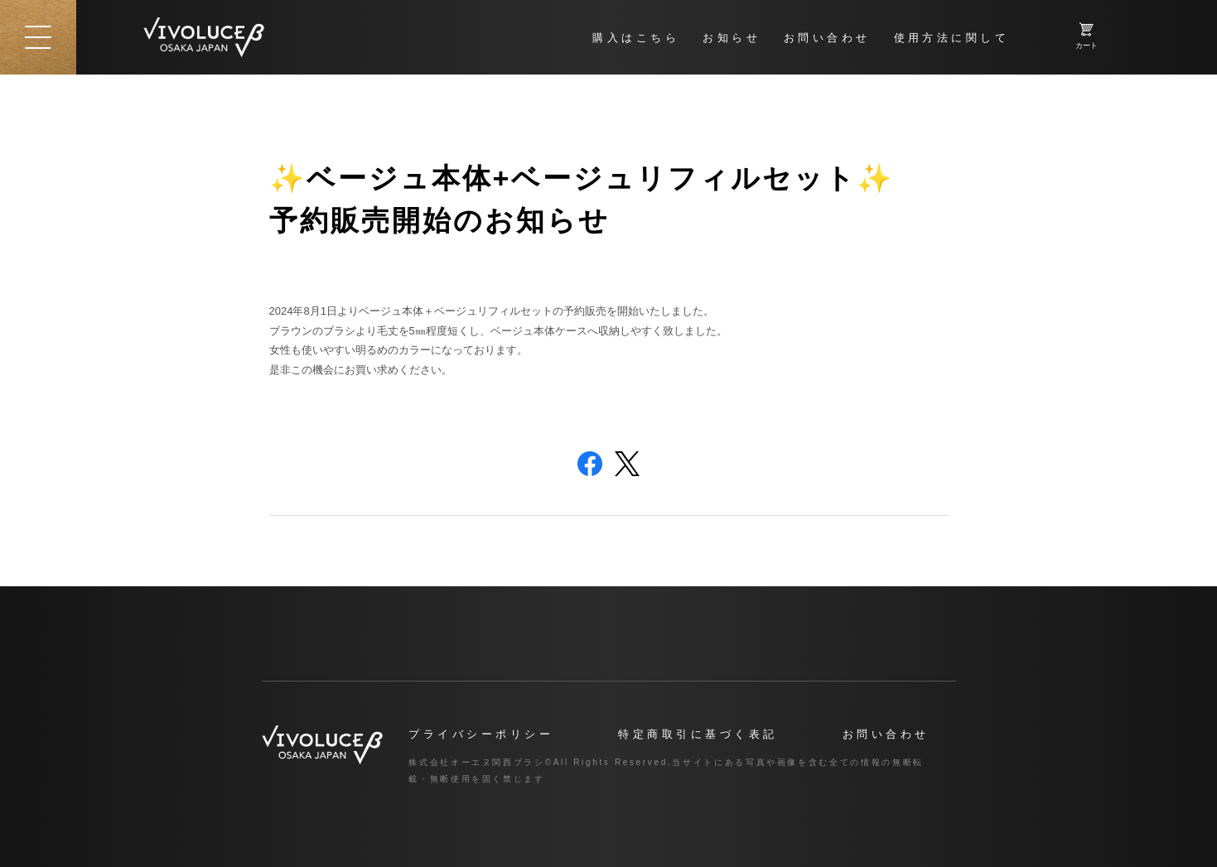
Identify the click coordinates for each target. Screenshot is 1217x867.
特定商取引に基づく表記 (697, 734)
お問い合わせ (827, 37)
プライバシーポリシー (480, 734)
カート (1086, 36)
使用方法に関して (952, 37)
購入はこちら (635, 37)
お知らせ (732, 37)
